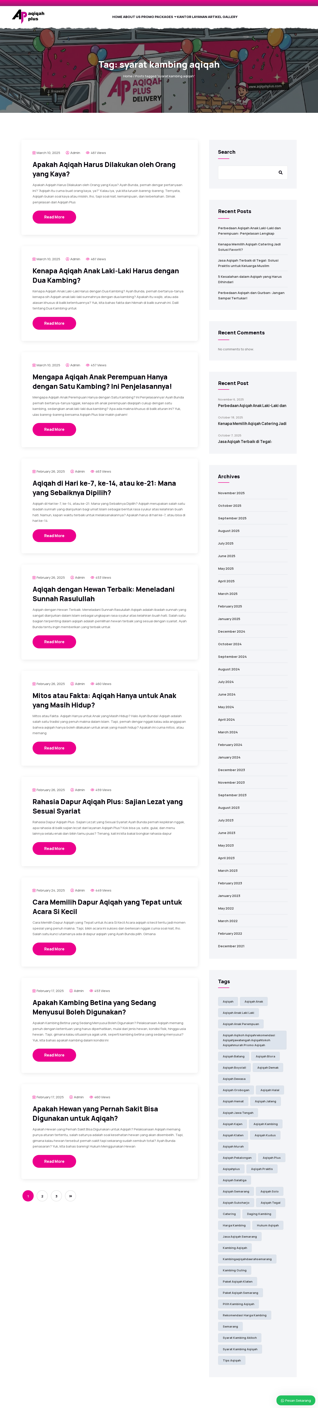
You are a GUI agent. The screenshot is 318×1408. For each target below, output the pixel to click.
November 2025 (231, 496)
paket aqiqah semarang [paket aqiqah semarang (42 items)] (240, 1297)
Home (100, 18)
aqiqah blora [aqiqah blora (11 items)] (265, 1060)
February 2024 (230, 748)
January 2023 (229, 899)
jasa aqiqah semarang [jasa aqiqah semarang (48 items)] (240, 1240)
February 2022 (230, 937)
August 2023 (229, 811)
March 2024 (228, 736)
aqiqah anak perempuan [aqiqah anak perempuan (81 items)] (241, 1028)
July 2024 (226, 685)
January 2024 (229, 761)
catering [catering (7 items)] (229, 1218)
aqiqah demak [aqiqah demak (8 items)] (267, 1071)
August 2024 (229, 673)
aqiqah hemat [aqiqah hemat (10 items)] (233, 1105)
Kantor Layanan (198, 18)
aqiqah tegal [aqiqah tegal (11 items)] (270, 1206)
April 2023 (226, 861)
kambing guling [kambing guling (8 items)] (235, 1274)
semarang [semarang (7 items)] (230, 1330)
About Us (121, 18)
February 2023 (230, 887)
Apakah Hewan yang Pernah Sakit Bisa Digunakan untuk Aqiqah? (95, 1117)
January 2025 (229, 622)
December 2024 (231, 635)
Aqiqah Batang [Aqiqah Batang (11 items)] (234, 1060)
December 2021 (231, 950)
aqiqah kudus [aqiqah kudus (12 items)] (265, 1139)
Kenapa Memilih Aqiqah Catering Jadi (252, 427)
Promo (143, 18)
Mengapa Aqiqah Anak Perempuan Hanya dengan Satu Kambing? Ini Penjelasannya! (102, 385)
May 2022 (226, 912)
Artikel (226, 18)
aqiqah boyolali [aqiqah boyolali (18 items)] (234, 1071)
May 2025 (226, 572)
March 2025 (228, 597)
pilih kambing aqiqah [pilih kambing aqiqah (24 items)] (238, 1308)
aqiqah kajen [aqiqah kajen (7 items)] (232, 1128)
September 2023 (232, 798)
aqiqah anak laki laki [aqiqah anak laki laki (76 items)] (238, 1016)
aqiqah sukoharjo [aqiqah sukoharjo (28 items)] (236, 1206)
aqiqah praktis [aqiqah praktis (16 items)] (262, 1173)
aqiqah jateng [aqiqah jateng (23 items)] (265, 1105)
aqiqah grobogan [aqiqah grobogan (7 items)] (236, 1094)
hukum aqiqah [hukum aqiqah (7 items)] (268, 1229)
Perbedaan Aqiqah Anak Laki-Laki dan (252, 409)
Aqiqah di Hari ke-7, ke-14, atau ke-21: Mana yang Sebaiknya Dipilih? (104, 491)
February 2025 (230, 610)
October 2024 (230, 647)
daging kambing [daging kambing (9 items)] (259, 1218)
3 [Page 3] (56, 1200)
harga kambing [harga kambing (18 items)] (234, 1229)
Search (227, 155)
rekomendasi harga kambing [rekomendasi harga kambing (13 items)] (245, 1319)
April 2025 (226, 585)
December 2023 (231, 773)
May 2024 (226, 710)
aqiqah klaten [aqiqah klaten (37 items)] (233, 1139)
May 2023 (226, 849)
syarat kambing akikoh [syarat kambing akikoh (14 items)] (240, 1341)
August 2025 (229, 534)
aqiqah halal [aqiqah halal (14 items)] (270, 1094)
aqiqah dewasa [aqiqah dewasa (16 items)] (234, 1083)
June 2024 (227, 698)
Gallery (247, 18)
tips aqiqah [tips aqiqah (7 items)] (232, 1364)
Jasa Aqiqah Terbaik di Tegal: (245, 445)
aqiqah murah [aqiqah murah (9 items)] (233, 1150)
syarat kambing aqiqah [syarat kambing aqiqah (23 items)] (240, 1353)
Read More (54, 220)
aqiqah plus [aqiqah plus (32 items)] (272, 1161)
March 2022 (228, 924)
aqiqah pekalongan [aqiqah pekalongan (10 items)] (237, 1161)
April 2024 (226, 723)
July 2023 (226, 824)
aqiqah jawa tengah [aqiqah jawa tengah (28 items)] (238, 1116)
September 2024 (232, 660)
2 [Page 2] (42, 1200)
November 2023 (231, 786)
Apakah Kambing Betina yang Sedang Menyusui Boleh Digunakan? (94, 1011)
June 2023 (226, 836)
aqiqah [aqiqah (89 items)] (228, 1005)
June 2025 (226, 559)
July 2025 (226, 547)
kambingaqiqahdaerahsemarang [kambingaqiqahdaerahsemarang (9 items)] (247, 1263)
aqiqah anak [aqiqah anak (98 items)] (254, 1005)
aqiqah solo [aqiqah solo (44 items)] (270, 1195)
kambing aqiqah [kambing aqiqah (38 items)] (235, 1252)
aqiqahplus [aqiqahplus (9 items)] (231, 1173)
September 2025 (232, 522)
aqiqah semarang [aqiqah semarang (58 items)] (236, 1195)
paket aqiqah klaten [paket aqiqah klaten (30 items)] (237, 1285)
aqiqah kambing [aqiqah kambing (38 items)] (266, 1128)
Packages (165, 18)
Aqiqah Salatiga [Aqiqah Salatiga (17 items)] (234, 1184)
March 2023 (228, 874)
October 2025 (229, 509)
